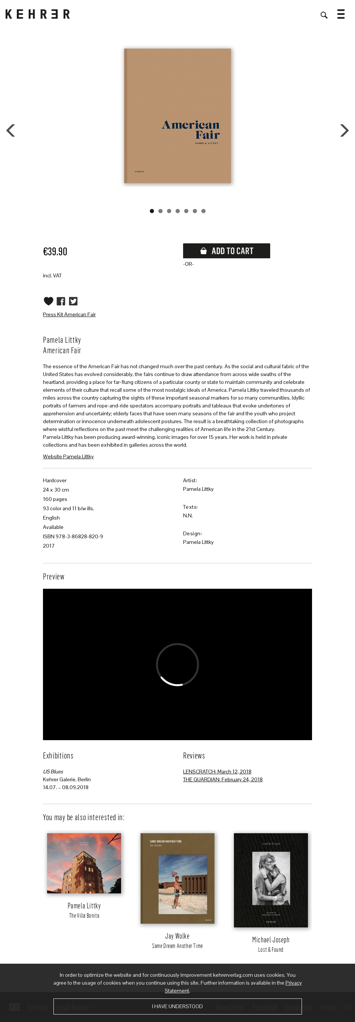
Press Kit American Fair (69, 314)
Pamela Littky (198, 489)
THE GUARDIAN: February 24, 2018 (223, 779)
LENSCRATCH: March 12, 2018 (217, 771)
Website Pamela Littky (68, 456)
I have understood (177, 1006)
